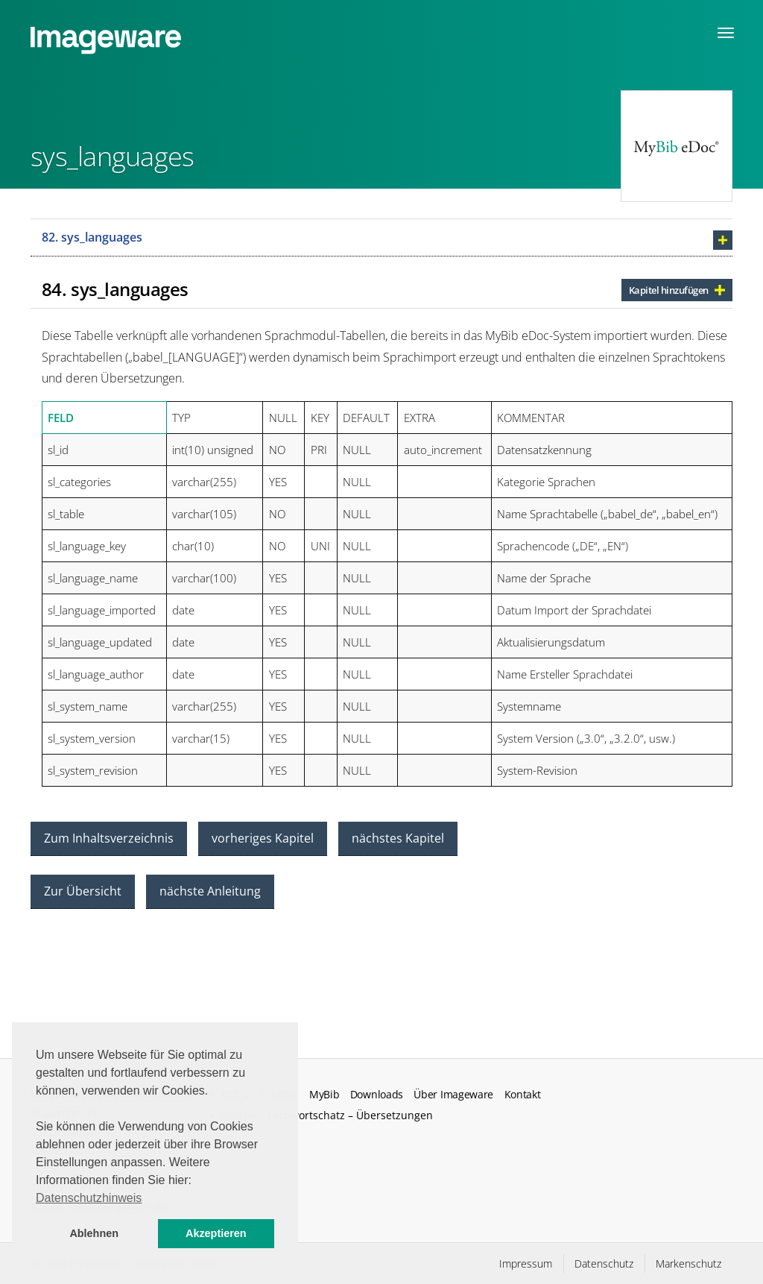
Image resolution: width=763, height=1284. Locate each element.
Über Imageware (453, 1094)
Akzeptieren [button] (216, 1233)
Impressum (525, 1263)
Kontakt (522, 1094)
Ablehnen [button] (93, 1233)
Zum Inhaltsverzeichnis (109, 838)
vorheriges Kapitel (263, 838)
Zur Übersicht (82, 891)
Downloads (376, 1094)
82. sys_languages (92, 237)
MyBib (324, 1094)
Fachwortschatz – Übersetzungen (350, 1115)
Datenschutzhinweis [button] (89, 1198)
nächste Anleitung (210, 891)
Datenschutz (603, 1263)
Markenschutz (688, 1263)
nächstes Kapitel (398, 838)
